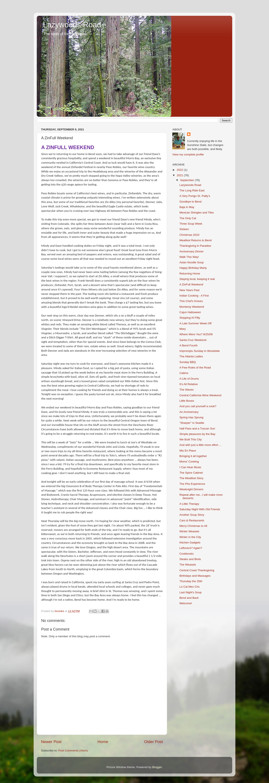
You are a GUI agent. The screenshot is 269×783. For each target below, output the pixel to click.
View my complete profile (188, 154)
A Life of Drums (189, 378)
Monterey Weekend (191, 306)
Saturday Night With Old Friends (199, 509)
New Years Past (189, 290)
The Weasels (187, 564)
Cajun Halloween (190, 312)
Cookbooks (186, 553)
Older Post (153, 741)
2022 (180, 169)
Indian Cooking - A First (194, 295)
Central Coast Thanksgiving (196, 570)
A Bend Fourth (188, 345)
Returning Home (189, 273)
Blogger (157, 767)
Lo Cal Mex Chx (189, 586)
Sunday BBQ (187, 362)
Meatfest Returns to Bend (195, 240)
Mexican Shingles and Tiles (196, 212)
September (187, 180)
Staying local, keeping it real (197, 279)
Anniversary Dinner (191, 251)
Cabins (183, 373)
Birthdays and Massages (195, 575)
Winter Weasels (189, 531)
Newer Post (51, 741)
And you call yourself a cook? (197, 406)
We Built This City (190, 439)
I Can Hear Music (190, 467)
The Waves (186, 389)
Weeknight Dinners (191, 489)
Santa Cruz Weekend (192, 340)
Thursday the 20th (190, 581)
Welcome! (185, 603)
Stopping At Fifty (189, 317)
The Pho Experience (192, 483)
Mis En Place (187, 450)
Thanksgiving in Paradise (195, 245)
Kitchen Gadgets (189, 542)
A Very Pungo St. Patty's (194, 195)
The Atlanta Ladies (191, 356)
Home (103, 741)
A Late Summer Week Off (195, 323)
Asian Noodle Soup (191, 262)
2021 (180, 175)
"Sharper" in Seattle (191, 422)
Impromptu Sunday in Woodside (199, 350)
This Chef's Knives (191, 301)
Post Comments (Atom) (73, 750)
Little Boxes (186, 400)
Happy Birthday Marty (193, 267)
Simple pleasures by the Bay (197, 434)
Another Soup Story (191, 514)
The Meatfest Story (191, 478)
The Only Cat (187, 218)
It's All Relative (188, 384)
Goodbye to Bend (190, 201)
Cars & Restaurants (191, 520)
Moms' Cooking (189, 461)
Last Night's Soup (190, 592)
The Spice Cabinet (191, 472)
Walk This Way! (189, 256)
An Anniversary (189, 411)
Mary (182, 328)
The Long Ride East (191, 190)
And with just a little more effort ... (200, 444)
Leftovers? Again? (190, 548)
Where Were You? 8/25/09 (196, 334)
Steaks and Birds (190, 559)
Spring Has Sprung (191, 417)
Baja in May (186, 207)
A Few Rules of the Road (195, 367)
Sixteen (184, 229)
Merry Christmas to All (193, 525)
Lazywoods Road (72, 24)
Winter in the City (190, 537)
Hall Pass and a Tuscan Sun (197, 428)
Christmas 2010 (189, 234)
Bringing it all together (193, 456)
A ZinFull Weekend (191, 284)
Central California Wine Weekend (200, 395)
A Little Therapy (189, 503)
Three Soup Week (190, 223)
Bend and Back (189, 597)
